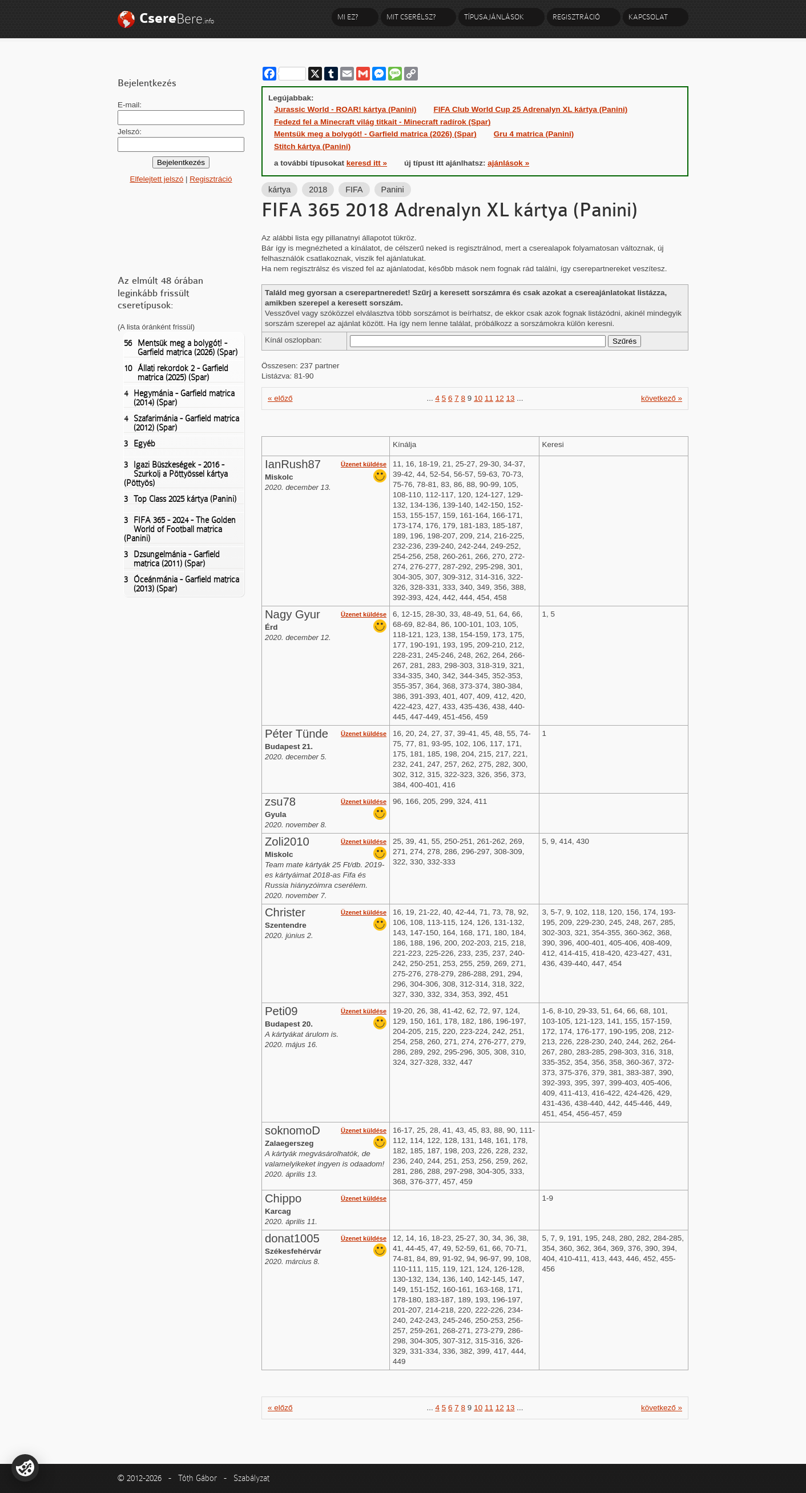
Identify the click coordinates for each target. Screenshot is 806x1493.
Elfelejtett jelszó (156, 179)
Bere (176, 18)
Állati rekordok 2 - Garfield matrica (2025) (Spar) (176, 373)
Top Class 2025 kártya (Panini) (180, 499)
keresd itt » (366, 163)
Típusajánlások (494, 17)
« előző (280, 398)
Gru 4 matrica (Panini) (534, 134)
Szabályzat (251, 1478)
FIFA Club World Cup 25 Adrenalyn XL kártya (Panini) (531, 109)
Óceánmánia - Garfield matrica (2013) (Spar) (181, 584)
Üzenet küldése (363, 464)
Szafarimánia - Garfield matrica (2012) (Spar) (181, 423)
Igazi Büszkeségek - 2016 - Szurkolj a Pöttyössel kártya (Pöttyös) (176, 474)
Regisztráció (576, 17)
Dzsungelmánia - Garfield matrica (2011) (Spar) (172, 559)
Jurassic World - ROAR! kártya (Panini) (345, 109)
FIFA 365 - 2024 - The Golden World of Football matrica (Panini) (180, 529)
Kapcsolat (648, 17)
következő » (661, 398)
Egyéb (139, 443)
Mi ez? (347, 17)
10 (478, 398)
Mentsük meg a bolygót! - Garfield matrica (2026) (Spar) (180, 348)
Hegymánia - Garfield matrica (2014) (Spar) (179, 398)
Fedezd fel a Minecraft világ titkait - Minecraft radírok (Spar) (382, 122)
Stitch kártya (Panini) (312, 146)
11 (489, 398)
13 (510, 398)
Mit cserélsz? (411, 17)
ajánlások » (508, 163)
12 (499, 398)
